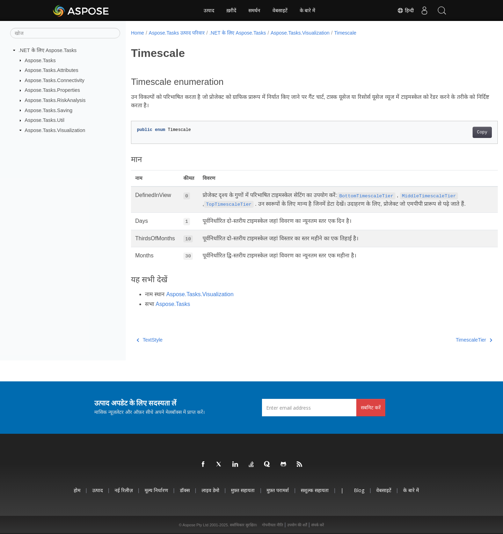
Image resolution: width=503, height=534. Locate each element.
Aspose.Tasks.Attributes (52, 70)
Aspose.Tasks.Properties (52, 90)
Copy (457, 132)
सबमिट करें (371, 407)
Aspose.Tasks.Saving (49, 110)
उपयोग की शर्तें (297, 525)
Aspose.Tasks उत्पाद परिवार (177, 33)
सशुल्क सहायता (315, 490)
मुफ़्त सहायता (243, 490)
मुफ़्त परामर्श (278, 490)
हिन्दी (405, 10)
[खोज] (65, 33)
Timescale (345, 33)
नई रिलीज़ (124, 490)
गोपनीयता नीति (272, 525)
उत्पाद (209, 10)
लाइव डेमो (210, 490)
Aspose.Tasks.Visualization (55, 130)
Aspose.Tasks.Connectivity (55, 80)
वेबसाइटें (279, 10)
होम (77, 490)
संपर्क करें (317, 525)
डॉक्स (185, 490)
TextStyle (149, 340)
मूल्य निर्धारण (156, 490)
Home (137, 33)
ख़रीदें (231, 10)
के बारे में (307, 10)
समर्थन (254, 10)
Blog (359, 490)
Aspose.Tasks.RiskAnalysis (55, 100)
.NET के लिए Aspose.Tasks (47, 50)
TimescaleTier (448, 340)
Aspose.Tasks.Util (45, 120)
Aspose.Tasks (40, 60)
